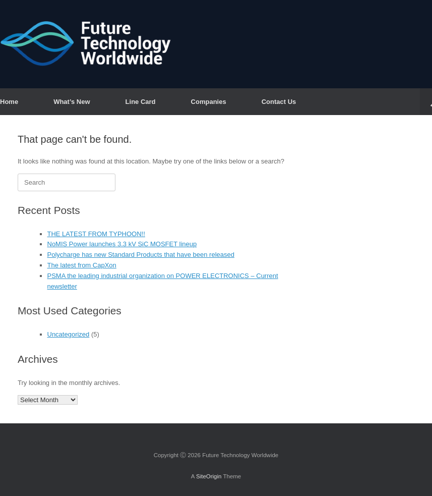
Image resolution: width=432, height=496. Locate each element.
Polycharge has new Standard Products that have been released (140, 254)
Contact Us (279, 101)
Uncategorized (68, 334)
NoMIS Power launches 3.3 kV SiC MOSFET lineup (122, 244)
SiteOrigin (209, 476)
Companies (208, 101)
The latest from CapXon (81, 265)
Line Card (141, 101)
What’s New (71, 101)
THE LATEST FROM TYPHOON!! (96, 234)
